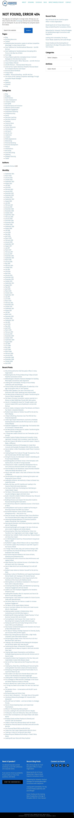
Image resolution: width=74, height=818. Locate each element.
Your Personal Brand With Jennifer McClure (17, 728)
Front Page (8, 55)
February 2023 (9, 189)
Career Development (11, 100)
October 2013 (8, 281)
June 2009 (8, 345)
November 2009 (9, 336)
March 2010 (8, 330)
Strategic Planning (10, 156)
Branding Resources (11, 39)
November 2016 (9, 256)
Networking (8, 141)
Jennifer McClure (10, 166)
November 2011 (9, 304)
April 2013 (7, 289)
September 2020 (9, 215)
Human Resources (10, 127)
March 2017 (8, 250)
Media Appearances (10, 139)
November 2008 (9, 359)
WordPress (49, 815)
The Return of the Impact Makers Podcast (17, 605)
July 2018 (7, 230)
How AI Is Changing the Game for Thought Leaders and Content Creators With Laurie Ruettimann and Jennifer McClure (21, 404)
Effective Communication (12, 107)
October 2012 (8, 293)
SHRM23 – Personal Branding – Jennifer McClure (18, 74)
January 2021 (8, 207)
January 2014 (8, 275)
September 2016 (9, 258)
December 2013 (9, 277)
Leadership (8, 135)
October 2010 (8, 318)
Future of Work (9, 123)
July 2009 (7, 344)
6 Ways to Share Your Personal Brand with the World (20, 722)
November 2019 (9, 222)
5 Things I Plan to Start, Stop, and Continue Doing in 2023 (21, 549)
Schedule (7, 84)
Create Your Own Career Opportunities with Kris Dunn (20, 730)
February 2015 (9, 265)
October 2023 (8, 179)
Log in (54, 815)
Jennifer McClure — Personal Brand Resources (18, 65)
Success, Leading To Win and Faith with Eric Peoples (20, 711)
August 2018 (8, 228)
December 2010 (9, 316)
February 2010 (9, 332)
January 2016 (8, 261)
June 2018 (8, 232)
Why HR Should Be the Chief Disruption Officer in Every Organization (35, 767)
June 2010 (7, 324)
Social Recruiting (10, 152)
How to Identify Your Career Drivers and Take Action (20, 683)
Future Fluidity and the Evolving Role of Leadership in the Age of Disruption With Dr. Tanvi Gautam (58, 45)
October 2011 (8, 306)
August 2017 (8, 246)
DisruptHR (8, 104)
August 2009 (8, 342)
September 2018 (9, 226)
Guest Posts (8, 125)
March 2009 (8, 351)
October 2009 (9, 338)
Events (7, 115)
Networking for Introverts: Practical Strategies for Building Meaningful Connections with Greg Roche (59, 32)
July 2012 (7, 297)
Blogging (7, 96)
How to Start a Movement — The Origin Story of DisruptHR (21, 695)
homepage (19, 21)
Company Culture (10, 102)
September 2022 (9, 199)
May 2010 (7, 326)
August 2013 (8, 285)
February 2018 (9, 240)
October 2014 (8, 267)
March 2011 (8, 314)
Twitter (7, 158)
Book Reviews (9, 98)
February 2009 (9, 353)
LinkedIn (7, 137)
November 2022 (9, 195)
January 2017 (8, 254)
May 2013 (7, 287)
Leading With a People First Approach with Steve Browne (21, 677)
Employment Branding (11, 111)
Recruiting (8, 150)
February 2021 (9, 205)
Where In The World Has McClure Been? (16, 709)
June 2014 (7, 271)
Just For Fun (8, 133)
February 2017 (9, 252)
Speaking (7, 82)
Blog (6, 37)
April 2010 (8, 328)
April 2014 (8, 273)
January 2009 (9, 355)
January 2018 (8, 242)
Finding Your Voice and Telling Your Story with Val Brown (21, 713)
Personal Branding (10, 143)
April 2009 (8, 349)
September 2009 (9, 340)
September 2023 (9, 181)
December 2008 (9, 357)
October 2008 (9, 361)
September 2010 (9, 320)
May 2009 (7, 347)
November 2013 (9, 279)
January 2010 (8, 334)
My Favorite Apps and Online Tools (15, 693)
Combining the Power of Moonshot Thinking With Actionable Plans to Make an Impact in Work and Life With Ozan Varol (22, 648)
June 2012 (7, 299)
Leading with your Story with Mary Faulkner (17, 738)
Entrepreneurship (10, 113)
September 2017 (9, 244)
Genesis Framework (40, 815)
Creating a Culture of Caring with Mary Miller (18, 732)
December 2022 (9, 193)
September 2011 (9, 308)
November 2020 (9, 211)
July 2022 (7, 203)
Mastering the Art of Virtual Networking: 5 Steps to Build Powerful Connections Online (35, 774)
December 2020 (9, 209)
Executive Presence (10, 119)
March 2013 (8, 291)
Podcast (7, 147)
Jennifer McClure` (9, 3)
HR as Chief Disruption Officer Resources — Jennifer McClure (22, 61)
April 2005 (8, 363)
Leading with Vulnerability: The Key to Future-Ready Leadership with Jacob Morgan (37, 789)
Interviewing (8, 129)
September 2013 (9, 283)
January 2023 (8, 191)
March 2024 (8, 176)
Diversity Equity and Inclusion (13, 106)
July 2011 (7, 312)
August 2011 (8, 310)
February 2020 (9, 217)
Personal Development (11, 145)
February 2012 (9, 303)
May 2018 (7, 234)
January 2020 (9, 219)
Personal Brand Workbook (12, 70)
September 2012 (9, 295)
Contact (7, 41)
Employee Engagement (11, 109)
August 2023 (8, 183)
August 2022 (8, 201)
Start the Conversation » (12, 782)
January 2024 (9, 177)
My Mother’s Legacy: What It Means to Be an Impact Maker (22, 543)
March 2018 (8, 238)
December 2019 (9, 220)
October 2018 (8, 224)
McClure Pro (31, 815)
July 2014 (7, 269)
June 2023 (8, 187)
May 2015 (7, 263)
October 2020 (9, 213)
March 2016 (8, 260)
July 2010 (7, 322)
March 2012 (8, 301)
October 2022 (8, 197)
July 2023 (7, 185)
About (7, 80)
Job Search (8, 131)
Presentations (9, 148)
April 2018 (8, 236)
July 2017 (7, 248)
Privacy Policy (9, 72)
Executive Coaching (10, 117)
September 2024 (9, 174)
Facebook (8, 121)
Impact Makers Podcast (11, 63)
